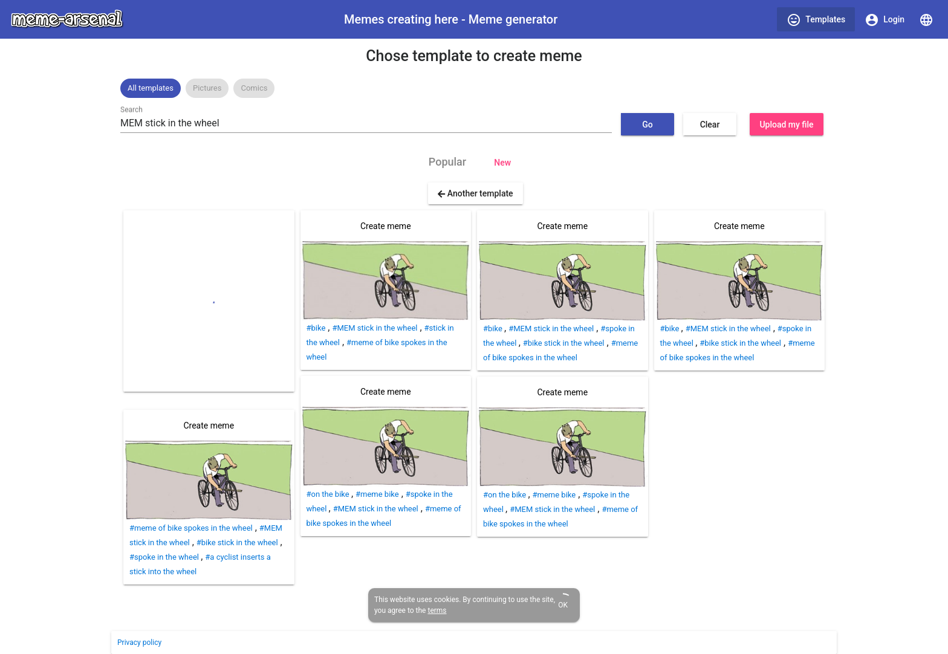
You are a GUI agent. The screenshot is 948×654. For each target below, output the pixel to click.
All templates (151, 87)
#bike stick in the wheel (237, 542)
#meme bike (377, 494)
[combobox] (366, 123)
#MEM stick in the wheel (374, 327)
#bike (316, 327)
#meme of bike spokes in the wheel (191, 528)
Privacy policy (139, 642)
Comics (254, 87)
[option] (150, 88)
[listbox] (474, 88)
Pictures (207, 87)
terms (436, 610)
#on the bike (329, 494)
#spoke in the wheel (165, 557)
